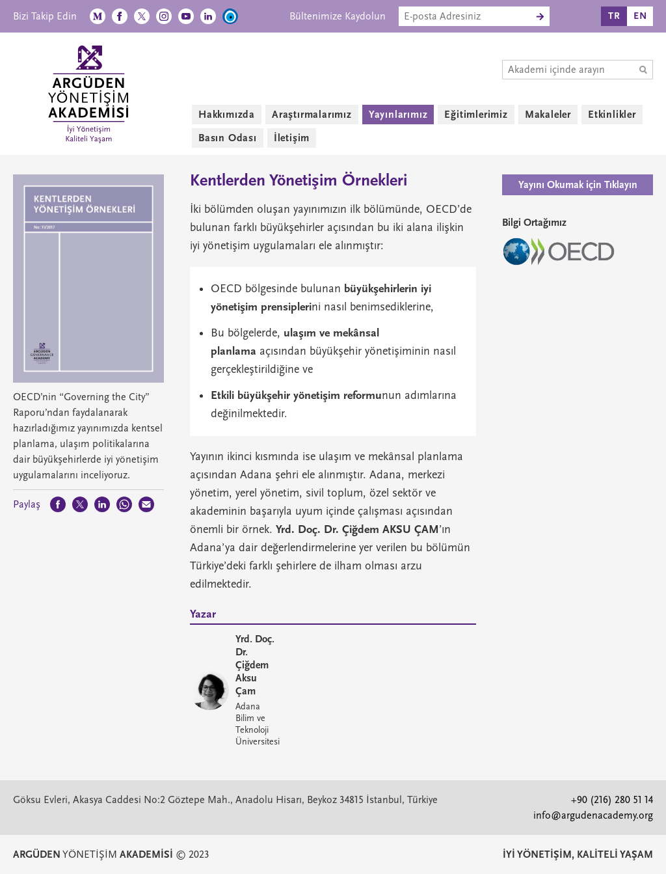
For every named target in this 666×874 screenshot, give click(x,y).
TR (614, 15)
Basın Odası (227, 138)
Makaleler (548, 114)
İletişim (292, 138)
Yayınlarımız (398, 114)
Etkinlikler (612, 114)
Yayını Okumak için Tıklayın (577, 185)
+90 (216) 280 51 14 (612, 800)
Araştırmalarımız (312, 114)
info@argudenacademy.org (593, 815)
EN (640, 15)
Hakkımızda (226, 114)
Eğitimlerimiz (475, 114)
